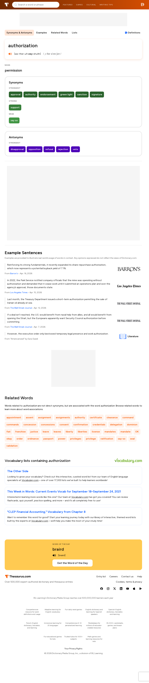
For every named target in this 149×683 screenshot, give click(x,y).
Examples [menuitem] (41, 32)
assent (29, 417)
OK (137, 431)
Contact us (127, 576)
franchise (20, 431)
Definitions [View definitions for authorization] (134, 32)
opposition (35, 149)
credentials (99, 424)
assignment (44, 417)
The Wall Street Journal (21, 308)
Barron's (14, 273)
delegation (116, 424)
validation (12, 445)
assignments (63, 417)
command (127, 417)
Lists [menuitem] (74, 32)
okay (9, 438)
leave (46, 431)
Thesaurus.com (7, 5)
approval (16, 94)
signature (97, 94)
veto (75, 149)
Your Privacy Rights (73, 648)
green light (66, 94)
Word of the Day (61, 544)
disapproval (17, 149)
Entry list (101, 576)
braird (58, 549)
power (61, 438)
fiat (8, 431)
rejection (63, 149)
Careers (113, 576)
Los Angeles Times (19, 292)
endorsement (48, 94)
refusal (49, 149)
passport (48, 438)
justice (34, 431)
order (20, 438)
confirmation (80, 424)
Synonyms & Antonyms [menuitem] (19, 32)
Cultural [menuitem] (91, 5)
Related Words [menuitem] (59, 32)
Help (139, 576)
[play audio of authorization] (10, 54)
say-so (121, 438)
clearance (112, 417)
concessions (48, 424)
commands (12, 424)
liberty (69, 431)
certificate (96, 417)
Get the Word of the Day (72, 563)
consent (64, 424)
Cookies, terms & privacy (129, 581)
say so (14, 120)
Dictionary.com (142, 4)
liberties (82, 431)
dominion (132, 424)
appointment (13, 417)
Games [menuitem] (79, 5)
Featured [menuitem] (68, 5)
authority (30, 94)
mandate (125, 431)
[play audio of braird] (54, 555)
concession (29, 424)
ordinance (33, 438)
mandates (110, 431)
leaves (57, 431)
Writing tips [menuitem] (106, 5)
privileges (75, 438)
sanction (82, 94)
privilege (91, 438)
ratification (107, 438)
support (15, 107)
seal (132, 438)
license (96, 431)
